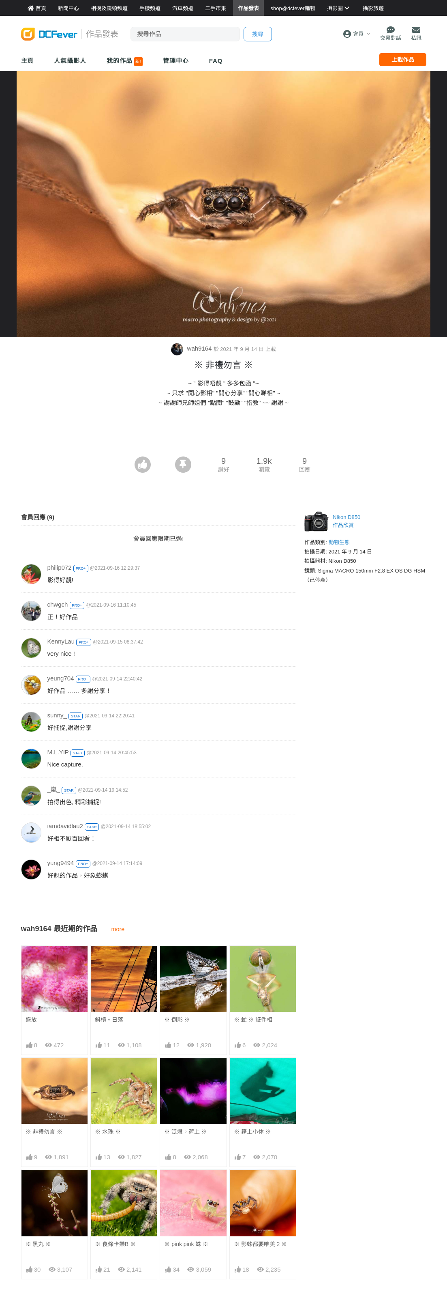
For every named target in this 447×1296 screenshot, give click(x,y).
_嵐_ (53, 789)
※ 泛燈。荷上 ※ (185, 1131)
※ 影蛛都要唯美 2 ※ (260, 1244)
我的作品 (125, 61)
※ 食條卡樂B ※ (115, 1244)
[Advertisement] (223, 434)
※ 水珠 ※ (108, 1131)
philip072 (59, 567)
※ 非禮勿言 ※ (44, 1131)
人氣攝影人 (70, 60)
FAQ (216, 60)
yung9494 (60, 862)
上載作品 (402, 59)
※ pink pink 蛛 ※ (186, 1244)
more (118, 929)
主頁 (27, 60)
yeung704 (60, 678)
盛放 (31, 1019)
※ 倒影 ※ (177, 1019)
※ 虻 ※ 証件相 (253, 1019)
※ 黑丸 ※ (38, 1244)
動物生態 (339, 542)
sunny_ (57, 715)
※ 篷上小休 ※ (252, 1131)
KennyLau (61, 641)
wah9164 (192, 348)
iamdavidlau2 (65, 825)
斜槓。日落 (109, 1019)
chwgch (57, 604)
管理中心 (176, 60)
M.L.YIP (58, 752)
